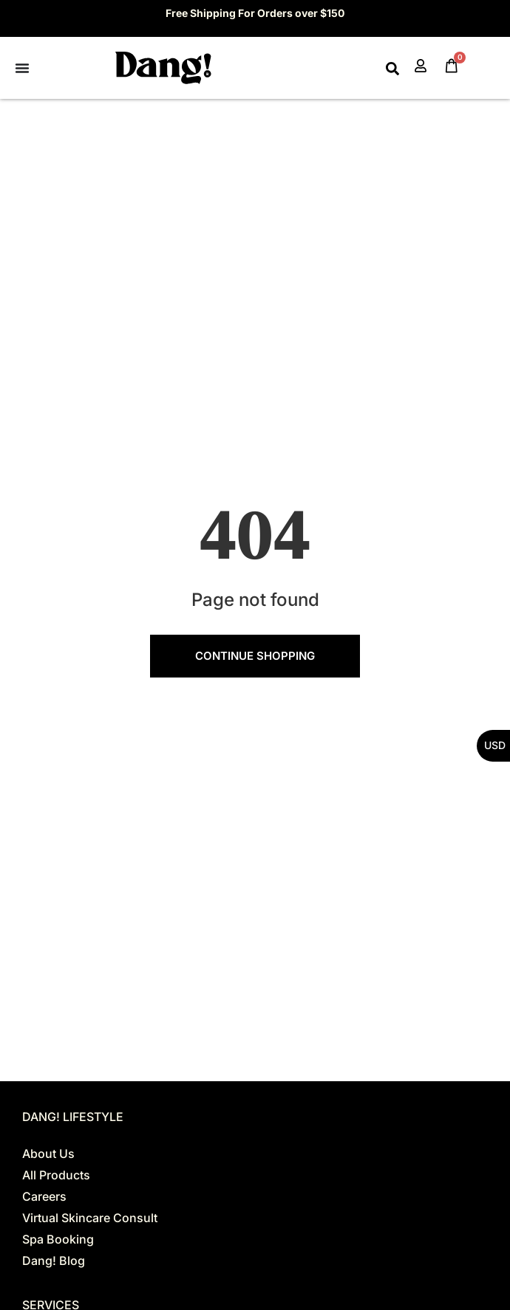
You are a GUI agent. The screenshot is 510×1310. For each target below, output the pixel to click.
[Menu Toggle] (22, 68)
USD (495, 745)
